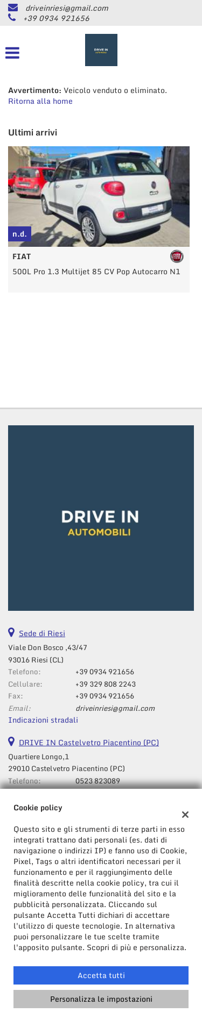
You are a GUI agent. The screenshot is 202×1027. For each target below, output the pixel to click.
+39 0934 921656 (56, 18)
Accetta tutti (101, 975)
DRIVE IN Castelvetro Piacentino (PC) (89, 742)
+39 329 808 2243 (105, 684)
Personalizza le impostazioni (101, 999)
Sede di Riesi (42, 633)
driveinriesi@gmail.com (66, 8)
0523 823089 (97, 781)
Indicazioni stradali (43, 720)
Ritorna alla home (40, 101)
